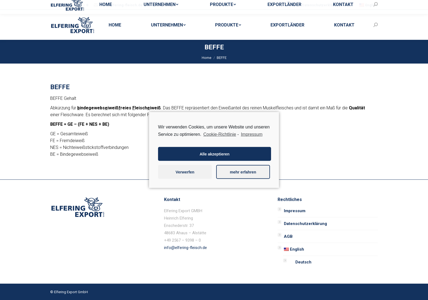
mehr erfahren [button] (243, 172)
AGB (288, 236)
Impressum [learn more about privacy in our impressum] (251, 134)
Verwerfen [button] (185, 172)
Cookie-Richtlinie (219, 134)
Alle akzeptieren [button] (215, 154)
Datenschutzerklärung (305, 223)
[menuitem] (286, 5)
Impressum (294, 210)
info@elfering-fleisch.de (185, 247)
